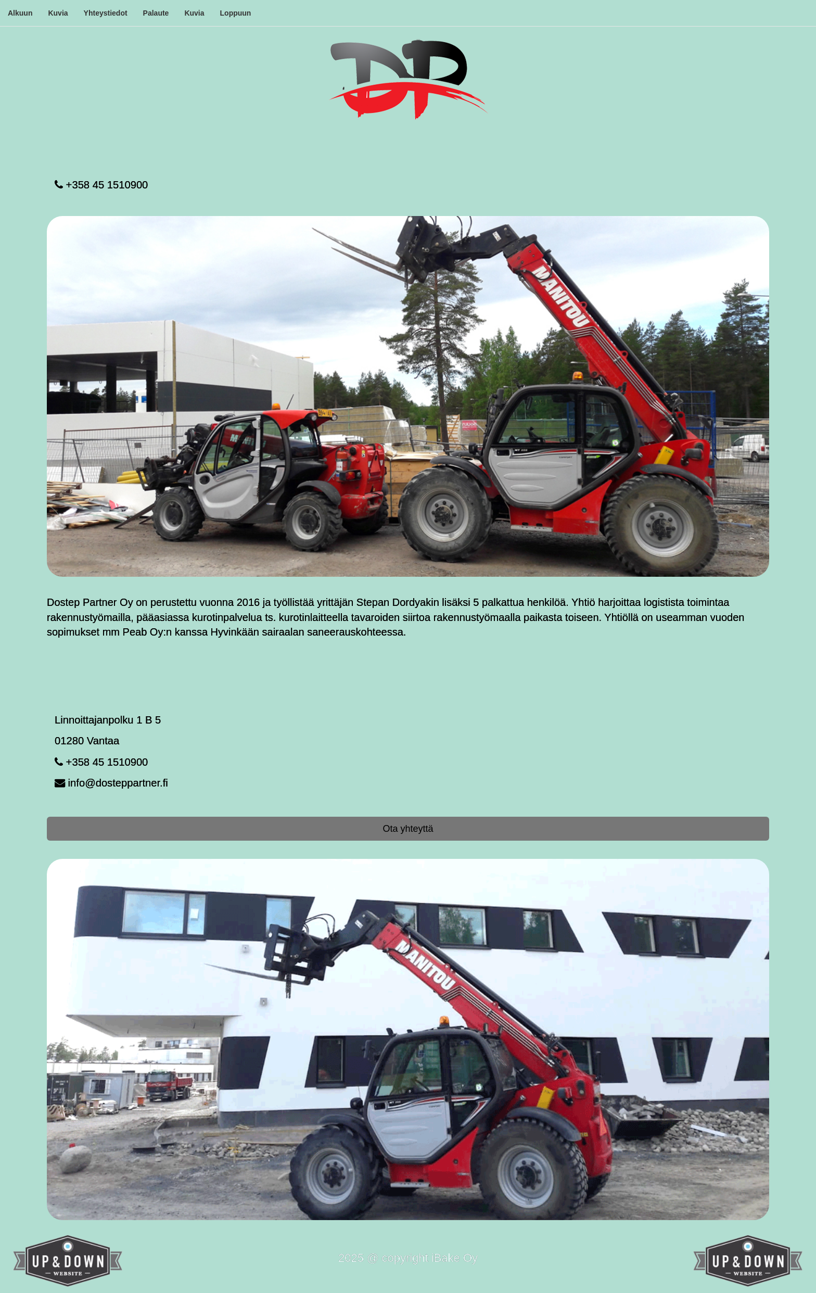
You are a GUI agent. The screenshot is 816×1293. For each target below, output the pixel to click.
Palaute (156, 13)
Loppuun (235, 13)
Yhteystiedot (106, 13)
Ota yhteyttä (407, 828)
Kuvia (58, 13)
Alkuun (20, 13)
